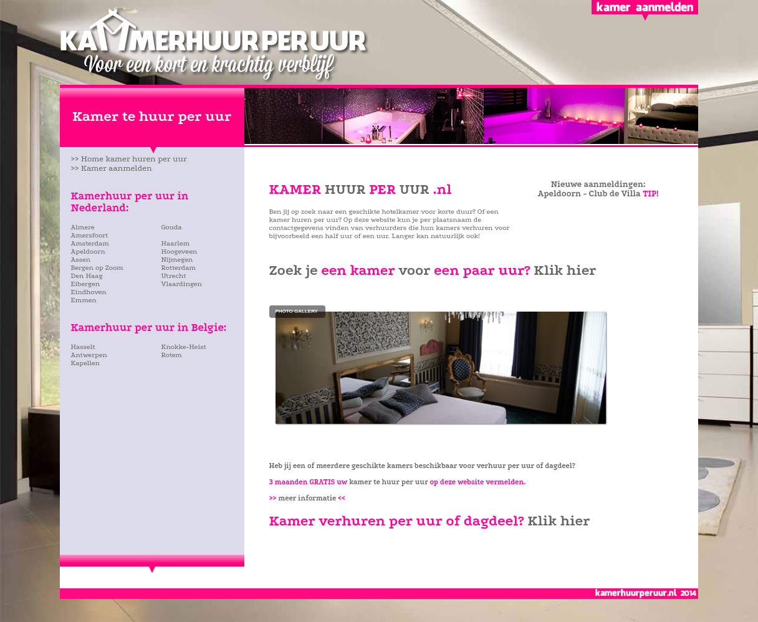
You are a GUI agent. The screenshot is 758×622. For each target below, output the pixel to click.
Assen (81, 260)
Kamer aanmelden (116, 168)
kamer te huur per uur (388, 482)
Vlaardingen (181, 284)
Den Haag (87, 276)
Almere (83, 227)
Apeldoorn (88, 251)
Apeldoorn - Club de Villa (589, 193)
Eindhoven (89, 292)
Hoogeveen (179, 251)
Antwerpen (89, 355)
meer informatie (311, 498)
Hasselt (83, 347)
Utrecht (173, 276)
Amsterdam (90, 243)
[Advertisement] (144, 402)
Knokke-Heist (183, 347)
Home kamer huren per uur (134, 158)
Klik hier (565, 270)
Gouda (171, 227)
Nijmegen (177, 260)
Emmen (84, 300)
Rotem (171, 355)
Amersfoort (89, 235)
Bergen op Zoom (97, 268)
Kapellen (85, 363)
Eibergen (85, 284)
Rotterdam (178, 268)
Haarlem (175, 243)
